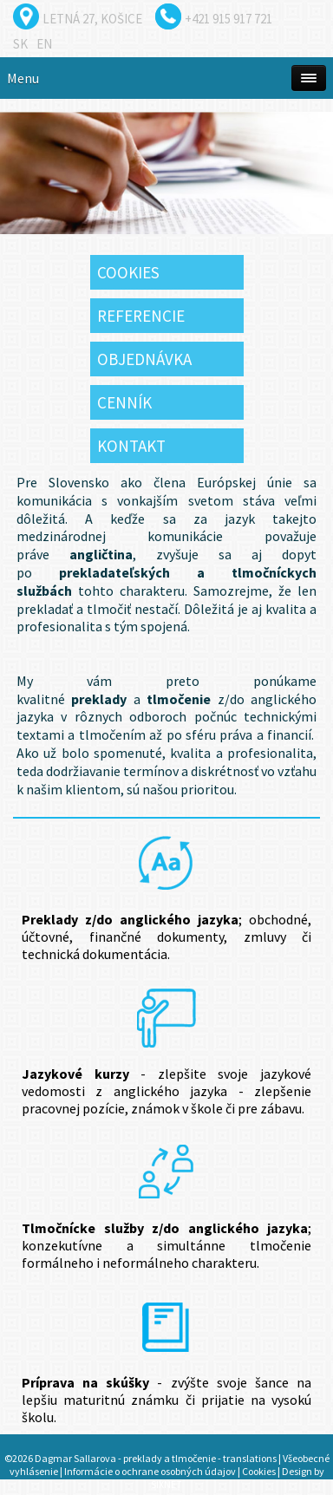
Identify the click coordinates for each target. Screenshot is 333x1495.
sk (20, 44)
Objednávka (144, 359)
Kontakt (131, 445)
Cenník (124, 402)
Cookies (128, 272)
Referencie (141, 315)
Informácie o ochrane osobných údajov (150, 1471)
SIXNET (166, 1484)
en (44, 44)
